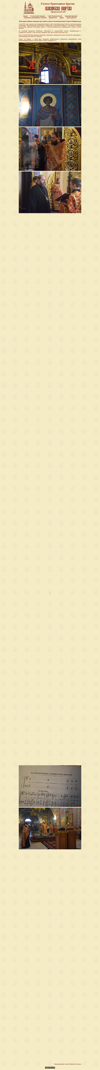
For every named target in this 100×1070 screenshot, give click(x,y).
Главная (25, 16)
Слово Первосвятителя (55, 16)
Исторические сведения (37, 16)
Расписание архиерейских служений (35, 17)
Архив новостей (71, 17)
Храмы (61, 17)
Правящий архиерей (71, 16)
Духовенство (53, 17)
